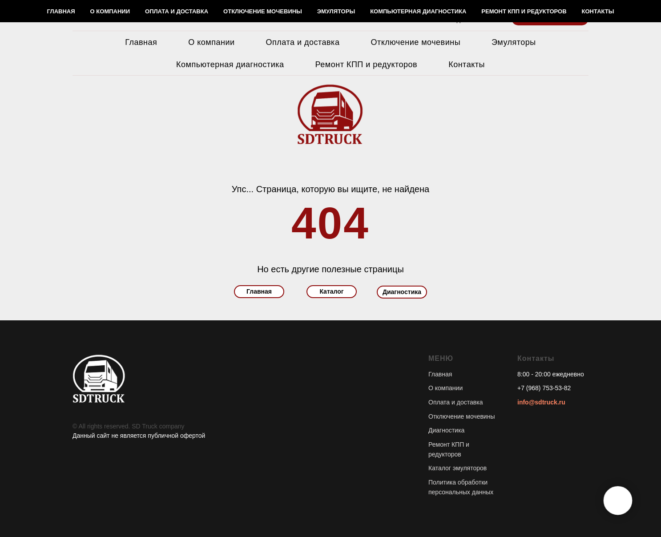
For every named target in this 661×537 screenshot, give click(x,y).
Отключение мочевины (415, 42)
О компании (211, 42)
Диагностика (402, 291)
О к (433, 388)
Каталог (331, 291)
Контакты (466, 64)
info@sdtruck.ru (541, 402)
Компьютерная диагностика (230, 64)
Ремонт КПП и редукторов (366, 64)
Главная (141, 42)
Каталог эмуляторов (457, 468)
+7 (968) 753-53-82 (544, 388)
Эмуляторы (514, 42)
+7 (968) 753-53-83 (434, 11)
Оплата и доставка (303, 42)
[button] (550, 16)
